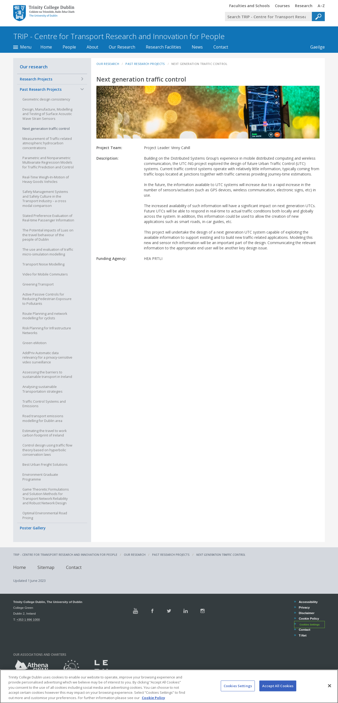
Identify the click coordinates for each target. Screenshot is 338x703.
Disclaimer (306, 613)
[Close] (329, 690)
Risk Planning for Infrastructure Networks (46, 330)
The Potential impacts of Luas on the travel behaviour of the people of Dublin (47, 235)
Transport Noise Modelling (43, 264)
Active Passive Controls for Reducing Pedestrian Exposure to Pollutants (47, 299)
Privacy (304, 607)
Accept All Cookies (277, 690)
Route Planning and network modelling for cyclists (44, 316)
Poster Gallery (33, 527)
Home (46, 47)
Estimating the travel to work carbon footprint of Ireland (44, 433)
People (69, 47)
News (197, 47)
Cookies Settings (309, 624)
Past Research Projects (41, 89)
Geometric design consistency (46, 99)
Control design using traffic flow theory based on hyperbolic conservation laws (47, 450)
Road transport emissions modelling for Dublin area (42, 418)
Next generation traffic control (46, 128)
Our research (34, 67)
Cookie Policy (308, 618)
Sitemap (45, 567)
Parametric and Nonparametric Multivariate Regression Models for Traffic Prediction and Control (48, 162)
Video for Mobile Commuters (45, 274)
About (92, 47)
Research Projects (36, 79)
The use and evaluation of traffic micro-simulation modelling (47, 251)
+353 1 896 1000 (28, 619)
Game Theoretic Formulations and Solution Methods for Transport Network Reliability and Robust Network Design (45, 496)
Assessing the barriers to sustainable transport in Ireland (47, 374)
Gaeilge (315, 47)
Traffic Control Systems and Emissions (44, 403)
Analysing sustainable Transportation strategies (42, 389)
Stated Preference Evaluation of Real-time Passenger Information (48, 218)
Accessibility (308, 602)
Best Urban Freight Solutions (45, 464)
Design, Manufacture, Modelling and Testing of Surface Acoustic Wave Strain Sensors (47, 114)
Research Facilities (163, 47)
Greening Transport (38, 284)
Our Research (122, 47)
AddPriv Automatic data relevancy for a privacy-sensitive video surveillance (47, 357)
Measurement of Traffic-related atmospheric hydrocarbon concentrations (47, 143)
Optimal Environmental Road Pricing (44, 515)
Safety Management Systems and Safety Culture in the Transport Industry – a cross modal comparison (45, 198)
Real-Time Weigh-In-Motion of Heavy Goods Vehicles (45, 179)
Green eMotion (34, 343)
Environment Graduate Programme (40, 477)
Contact (220, 47)
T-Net (302, 635)
